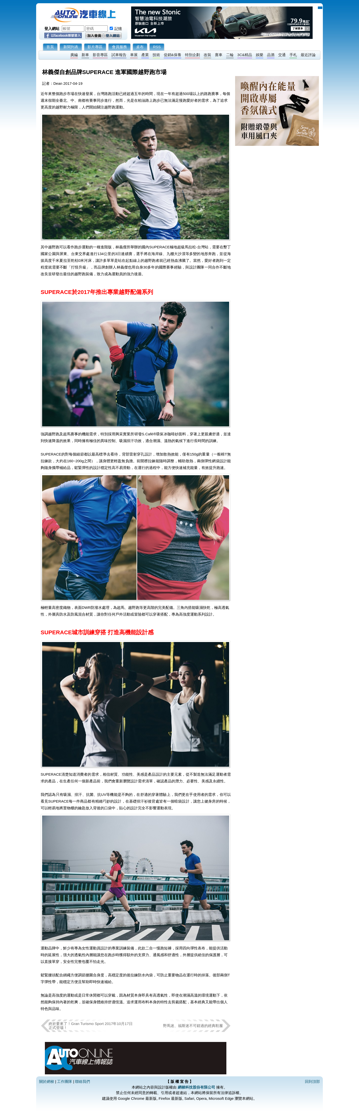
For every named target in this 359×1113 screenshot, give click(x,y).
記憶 (118, 28)
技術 (156, 55)
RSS (157, 47)
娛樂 (259, 55)
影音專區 (100, 55)
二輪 (230, 55)
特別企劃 (192, 55)
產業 (145, 55)
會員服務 (119, 47)
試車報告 (118, 55)
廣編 (74, 55)
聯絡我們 (82, 1081)
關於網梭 (46, 1081)
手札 (293, 55)
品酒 (270, 55)
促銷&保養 (172, 55)
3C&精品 (244, 55)
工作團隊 (64, 1081)
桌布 (140, 47)
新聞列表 (70, 47)
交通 (282, 55)
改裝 (207, 55)
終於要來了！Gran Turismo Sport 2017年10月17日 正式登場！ (91, 1025)
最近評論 (308, 55)
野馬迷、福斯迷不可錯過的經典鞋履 (193, 1025)
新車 (85, 55)
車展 (134, 55)
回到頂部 (312, 1081)
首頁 (50, 47)
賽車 (218, 55)
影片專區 (95, 47)
